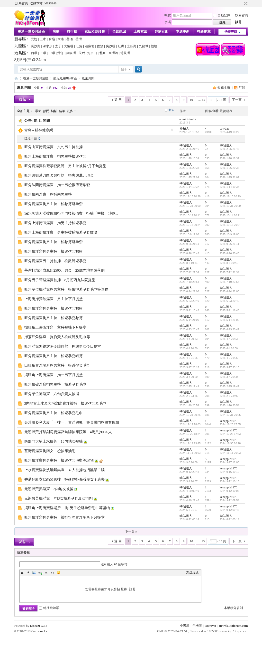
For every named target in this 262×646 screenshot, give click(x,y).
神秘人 (184, 128)
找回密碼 (241, 15)
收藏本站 (36, 3)
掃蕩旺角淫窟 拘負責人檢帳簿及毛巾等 (57, 337)
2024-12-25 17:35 (230, 424)
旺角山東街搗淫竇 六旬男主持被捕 (53, 147)
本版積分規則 (233, 608)
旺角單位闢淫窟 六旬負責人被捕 (51, 394)
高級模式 (192, 573)
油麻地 (89, 46)
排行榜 (72, 31)
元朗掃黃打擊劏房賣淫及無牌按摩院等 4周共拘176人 (68, 432)
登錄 (124, 589)
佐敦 (100, 46)
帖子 (124, 69)
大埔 (60, 39)
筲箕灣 (125, 53)
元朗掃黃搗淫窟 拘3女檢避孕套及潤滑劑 (58, 498)
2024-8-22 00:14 (229, 519)
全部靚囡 (119, 31)
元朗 (34, 39)
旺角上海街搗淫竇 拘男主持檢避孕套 (55, 156)
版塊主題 (30, 139)
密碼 (167, 22)
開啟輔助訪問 (241, 3)
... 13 (201, 100)
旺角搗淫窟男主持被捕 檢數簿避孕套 (55, 261)
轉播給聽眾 (49, 608)
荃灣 (78, 39)
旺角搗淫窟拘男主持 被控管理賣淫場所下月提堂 (64, 517)
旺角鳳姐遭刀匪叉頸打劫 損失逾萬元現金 (59, 175)
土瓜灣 (131, 46)
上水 (43, 39)
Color (28, 572)
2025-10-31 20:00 (230, 205)
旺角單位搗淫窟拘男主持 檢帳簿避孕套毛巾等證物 (66, 289)
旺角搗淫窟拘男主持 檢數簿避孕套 (53, 204)
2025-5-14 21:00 (229, 319)
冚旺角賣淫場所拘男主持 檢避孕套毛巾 (57, 365)
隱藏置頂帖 (172, 129)
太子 (58, 46)
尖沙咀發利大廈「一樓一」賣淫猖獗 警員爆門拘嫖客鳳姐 (71, 422)
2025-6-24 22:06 (229, 291)
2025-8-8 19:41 (229, 262)
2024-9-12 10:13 (229, 481)
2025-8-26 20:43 (229, 253)
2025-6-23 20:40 (229, 300)
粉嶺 (52, 39)
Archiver (210, 625)
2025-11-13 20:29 (230, 196)
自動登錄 (221, 15)
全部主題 (23, 111)
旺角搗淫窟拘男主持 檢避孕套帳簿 (53, 356)
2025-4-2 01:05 (229, 357)
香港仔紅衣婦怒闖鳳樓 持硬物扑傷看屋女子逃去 (64, 479)
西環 (34, 53)
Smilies (58, 572)
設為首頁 (21, 3)
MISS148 (51, 3)
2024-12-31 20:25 (230, 414)
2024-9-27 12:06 (229, 462)
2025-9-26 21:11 (229, 243)
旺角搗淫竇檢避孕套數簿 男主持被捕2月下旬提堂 (65, 166)
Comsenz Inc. (40, 631)
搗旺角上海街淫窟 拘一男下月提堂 (53, 375)
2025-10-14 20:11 (230, 215)
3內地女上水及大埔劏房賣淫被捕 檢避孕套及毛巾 (65, 403)
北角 (102, 53)
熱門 (46, 111)
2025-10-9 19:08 (229, 234)
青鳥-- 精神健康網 (38, 130)
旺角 (79, 46)
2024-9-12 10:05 (229, 490)
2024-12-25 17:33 (230, 433)
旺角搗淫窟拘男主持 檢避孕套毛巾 (53, 413)
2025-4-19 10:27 (229, 132)
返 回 (117, 100)
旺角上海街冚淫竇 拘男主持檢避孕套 (55, 223)
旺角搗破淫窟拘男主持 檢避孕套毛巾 (55, 384)
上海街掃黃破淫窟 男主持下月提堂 (53, 299)
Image (34, 572)
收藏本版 (224, 87)
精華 (62, 111)
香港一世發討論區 (31, 31)
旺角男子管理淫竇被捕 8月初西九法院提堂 (60, 280)
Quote (46, 572)
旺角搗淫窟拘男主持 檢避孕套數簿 (53, 251)
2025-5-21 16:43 (229, 310)
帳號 (167, 15)
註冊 (238, 22)
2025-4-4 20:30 (229, 348)
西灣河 (113, 53)
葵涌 (69, 39)
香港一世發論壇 (16, 78)
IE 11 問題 (42, 121)
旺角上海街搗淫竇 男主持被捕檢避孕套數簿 (60, 232)
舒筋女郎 (161, 31)
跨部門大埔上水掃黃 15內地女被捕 (53, 441)
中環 (52, 53)
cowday (224, 128)
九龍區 (20, 46)
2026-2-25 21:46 (229, 148)
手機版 (197, 625)
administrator (188, 119)
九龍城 (143, 46)
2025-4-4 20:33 (229, 338)
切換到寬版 (245, 3)
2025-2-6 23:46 (229, 395)
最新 (38, 111)
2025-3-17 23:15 (229, 367)
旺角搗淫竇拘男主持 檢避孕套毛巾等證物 (59, 460)
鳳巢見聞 (88, 78)
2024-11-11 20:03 (230, 452)
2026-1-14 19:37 (229, 186)
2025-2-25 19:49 (229, 386)
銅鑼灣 (71, 53)
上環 (43, 53)
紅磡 (121, 46)
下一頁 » (131, 531)
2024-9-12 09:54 (229, 500)
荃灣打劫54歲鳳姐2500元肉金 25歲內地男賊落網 (64, 270)
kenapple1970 (228, 421)
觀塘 (154, 46)
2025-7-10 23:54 (229, 281)
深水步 (47, 46)
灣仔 (60, 53)
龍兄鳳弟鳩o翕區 (65, 78)
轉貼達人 (186, 145)
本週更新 (183, 31)
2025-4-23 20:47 (229, 329)
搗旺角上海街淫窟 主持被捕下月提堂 (55, 327)
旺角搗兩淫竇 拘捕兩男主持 (48, 194)
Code (52, 572)
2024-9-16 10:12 (229, 471)
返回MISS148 (95, 31)
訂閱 (242, 87)
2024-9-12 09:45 (229, 509)
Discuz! (35, 625)
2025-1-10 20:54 (229, 405)
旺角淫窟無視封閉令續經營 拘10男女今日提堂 (62, 346)
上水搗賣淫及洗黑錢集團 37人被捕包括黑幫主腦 (64, 470)
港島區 (20, 53)
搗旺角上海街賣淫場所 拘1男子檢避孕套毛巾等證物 (67, 508)
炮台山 (92, 53)
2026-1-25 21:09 (229, 177)
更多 (70, 111)
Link (40, 572)
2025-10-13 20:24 (230, 224)
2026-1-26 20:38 (229, 167)
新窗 (171, 110)
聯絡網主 (204, 31)
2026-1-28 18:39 (229, 158)
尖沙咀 (110, 46)
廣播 (56, 31)
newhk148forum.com (233, 625)
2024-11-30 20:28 (230, 443)
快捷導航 (231, 31)
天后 (82, 53)
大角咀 (68, 46)
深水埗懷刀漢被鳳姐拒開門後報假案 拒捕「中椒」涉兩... (71, 213)
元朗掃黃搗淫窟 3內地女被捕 (49, 489)
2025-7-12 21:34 (229, 272)
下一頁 (237, 100)
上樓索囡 (140, 31)
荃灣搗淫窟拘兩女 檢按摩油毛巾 (51, 451)
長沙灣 (35, 46)
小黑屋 (184, 625)
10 (191, 100)
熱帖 (54, 111)
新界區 (20, 39)
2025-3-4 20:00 (229, 376)
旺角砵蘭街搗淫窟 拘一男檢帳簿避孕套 (57, 185)
